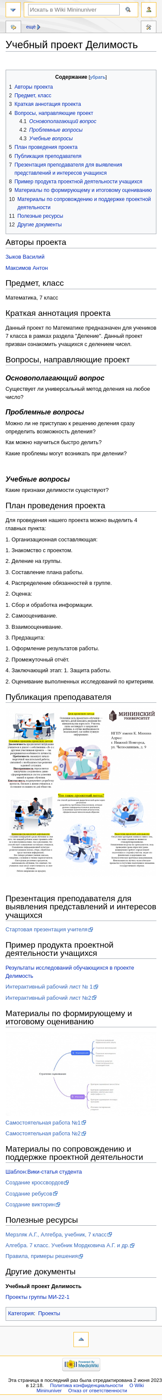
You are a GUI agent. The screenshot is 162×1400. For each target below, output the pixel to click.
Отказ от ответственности (97, 1390)
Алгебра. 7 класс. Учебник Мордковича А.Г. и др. (68, 1245)
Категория (21, 1313)
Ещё (30, 26)
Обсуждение (13, 28)
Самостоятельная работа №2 (43, 1134)
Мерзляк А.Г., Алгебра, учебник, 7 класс (56, 1235)
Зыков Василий (25, 257)
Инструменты (148, 28)
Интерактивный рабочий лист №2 (48, 998)
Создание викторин (30, 1205)
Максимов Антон (27, 268)
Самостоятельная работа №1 (43, 1123)
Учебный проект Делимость (44, 1286)
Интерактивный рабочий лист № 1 (49, 987)
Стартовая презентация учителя (47, 930)
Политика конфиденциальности (86, 1385)
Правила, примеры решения (42, 1256)
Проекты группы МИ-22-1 (38, 1297)
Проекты (49, 1313)
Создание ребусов (29, 1194)
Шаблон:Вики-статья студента (44, 1172)
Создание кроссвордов (35, 1183)
